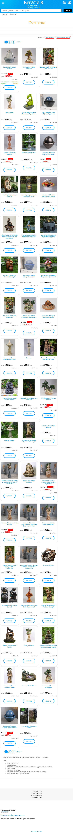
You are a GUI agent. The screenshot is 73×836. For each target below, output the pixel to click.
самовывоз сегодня (63, 37)
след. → (19, 42)
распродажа (50, 37)
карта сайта (4, 812)
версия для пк (36, 831)
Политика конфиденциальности (13, 815)
